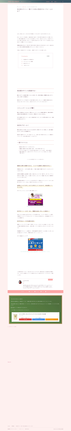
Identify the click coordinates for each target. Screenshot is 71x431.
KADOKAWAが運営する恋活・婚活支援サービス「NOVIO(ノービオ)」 (35, 251)
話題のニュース (57, 1)
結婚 (52, 1)
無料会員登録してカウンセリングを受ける (35, 206)
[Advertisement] (35, 21)
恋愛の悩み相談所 (13, 1)
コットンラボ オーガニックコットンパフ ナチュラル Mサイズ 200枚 (32, 314)
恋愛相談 (48, 1)
